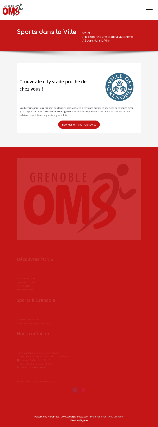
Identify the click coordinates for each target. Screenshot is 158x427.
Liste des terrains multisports (79, 124)
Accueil (87, 33)
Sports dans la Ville (99, 40)
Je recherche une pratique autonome (110, 37)
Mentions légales (79, 420)
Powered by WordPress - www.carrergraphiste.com (61, 416)
